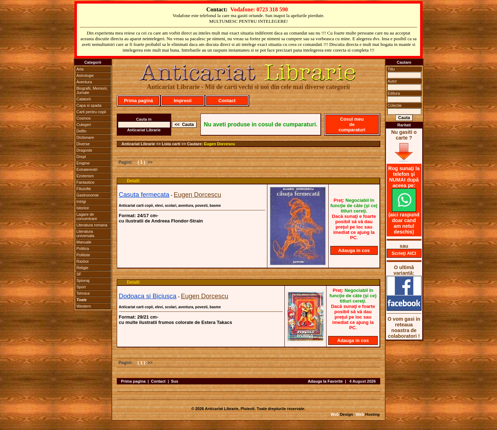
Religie (83, 268)
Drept (81, 156)
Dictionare (85, 137)
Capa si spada (89, 105)
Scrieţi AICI (404, 253)
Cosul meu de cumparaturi (352, 124)
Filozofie (84, 189)
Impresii (183, 100)
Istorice (83, 208)
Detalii (133, 180)
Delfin (82, 131)
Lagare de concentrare (87, 216)
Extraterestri (87, 169)
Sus (174, 381)
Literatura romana (92, 225)
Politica (83, 248)
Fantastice (86, 182)
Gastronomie (88, 195)
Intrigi (81, 201)
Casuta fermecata (144, 194)
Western (84, 306)
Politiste (83, 255)
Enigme (83, 163)
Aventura (84, 82)
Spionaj (83, 280)
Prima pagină (138, 100)
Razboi (83, 261)
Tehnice (83, 293)
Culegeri (84, 124)
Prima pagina (133, 381)
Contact (226, 100)
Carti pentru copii (91, 112)
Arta (80, 69)
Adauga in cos (354, 250)
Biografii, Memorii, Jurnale (92, 90)
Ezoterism (85, 176)
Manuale (84, 242)
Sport (81, 287)
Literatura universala (85, 233)
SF (79, 274)
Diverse (83, 144)
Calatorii (84, 99)
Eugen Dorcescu (219, 144)
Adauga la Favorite (325, 381)
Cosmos (84, 118)
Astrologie (85, 75)
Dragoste (85, 150)
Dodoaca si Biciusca (148, 296)
